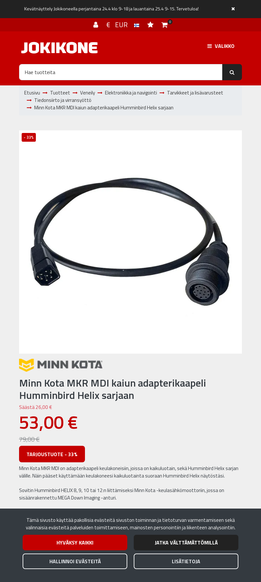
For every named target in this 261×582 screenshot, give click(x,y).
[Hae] (121, 72)
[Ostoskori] (165, 24)
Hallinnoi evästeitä (75, 561)
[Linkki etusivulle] (59, 48)
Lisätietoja (186, 561)
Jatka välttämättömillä (186, 542)
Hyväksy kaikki (75, 542)
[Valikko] (221, 46)
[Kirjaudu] (96, 24)
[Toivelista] (151, 24)
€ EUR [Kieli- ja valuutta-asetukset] (123, 24)
